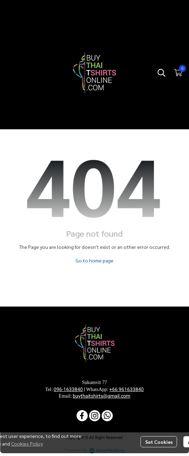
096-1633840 (68, 389)
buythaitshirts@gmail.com (101, 396)
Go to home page (94, 260)
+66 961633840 (126, 389)
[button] (161, 73)
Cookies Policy (27, 443)
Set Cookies (159, 442)
